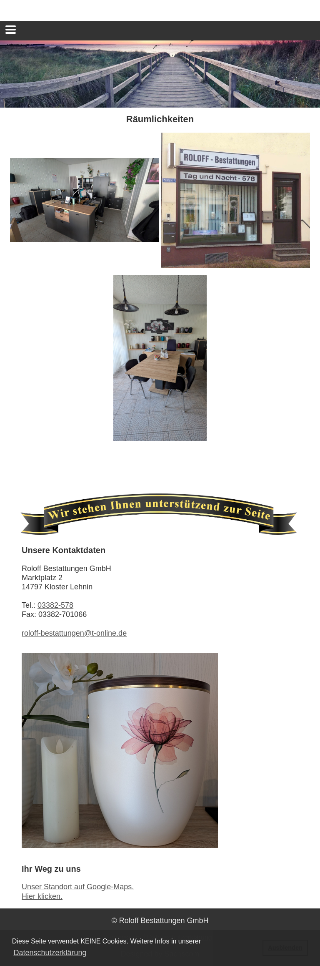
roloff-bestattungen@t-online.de (74, 633)
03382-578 (55, 605)
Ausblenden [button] (285, 947)
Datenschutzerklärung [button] (49, 952)
